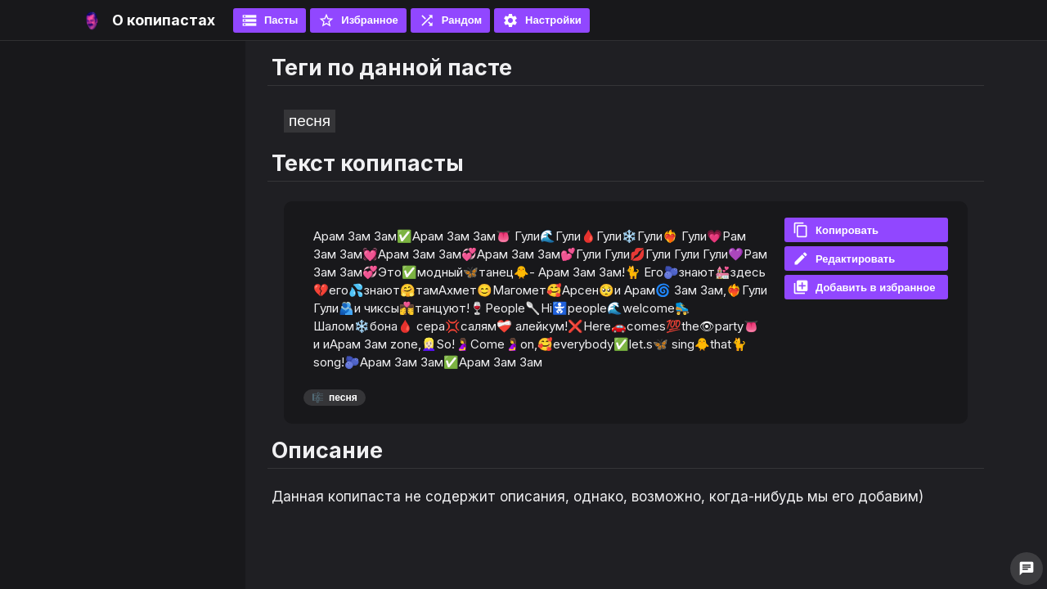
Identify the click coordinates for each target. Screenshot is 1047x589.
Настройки (542, 20)
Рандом (450, 20)
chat (1026, 568)
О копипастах (163, 20)
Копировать (835, 230)
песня (309, 120)
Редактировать (844, 258)
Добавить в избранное (864, 287)
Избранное (358, 20)
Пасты (269, 20)
